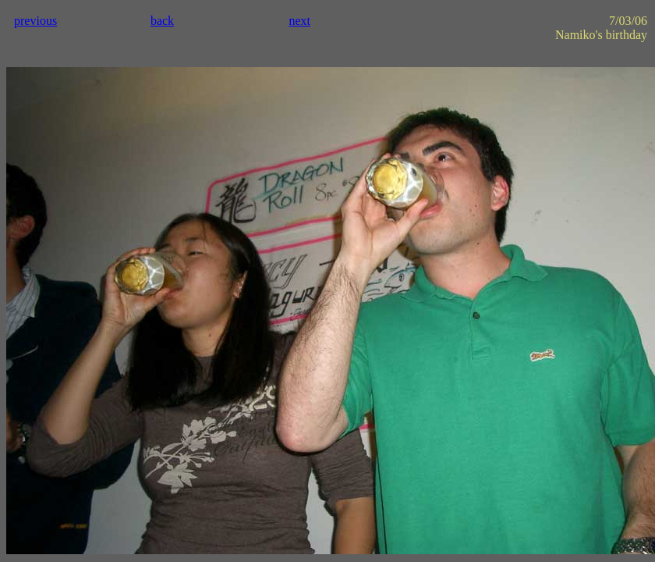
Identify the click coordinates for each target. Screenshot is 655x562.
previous (35, 20)
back (162, 20)
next (299, 20)
